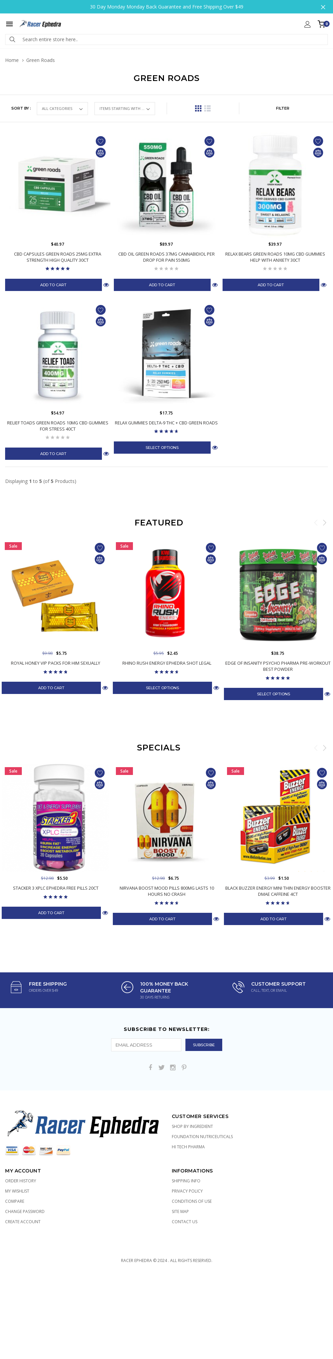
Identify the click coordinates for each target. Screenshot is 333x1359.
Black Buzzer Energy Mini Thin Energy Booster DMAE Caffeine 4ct (278, 891)
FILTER (282, 108)
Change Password (25, 1211)
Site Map (180, 1211)
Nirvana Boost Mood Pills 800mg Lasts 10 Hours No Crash (166, 891)
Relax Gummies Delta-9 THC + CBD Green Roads (166, 423)
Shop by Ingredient (192, 1126)
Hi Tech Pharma (188, 1147)
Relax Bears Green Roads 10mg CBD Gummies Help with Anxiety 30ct (275, 257)
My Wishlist (17, 1191)
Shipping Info (186, 1181)
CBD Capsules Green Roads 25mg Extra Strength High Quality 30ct (58, 257)
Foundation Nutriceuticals (202, 1136)
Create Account (23, 1222)
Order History (20, 1181)
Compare (14, 1201)
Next (324, 522)
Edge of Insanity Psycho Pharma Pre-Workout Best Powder (278, 666)
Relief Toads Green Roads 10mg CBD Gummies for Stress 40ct (57, 426)
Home (12, 60)
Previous (316, 522)
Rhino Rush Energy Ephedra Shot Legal (167, 663)
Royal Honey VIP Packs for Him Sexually (55, 663)
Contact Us (184, 1222)
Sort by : (21, 108)
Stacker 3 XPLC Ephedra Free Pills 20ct (56, 888)
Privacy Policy (187, 1191)
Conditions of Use (192, 1201)
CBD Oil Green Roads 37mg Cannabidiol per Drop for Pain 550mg (166, 257)
